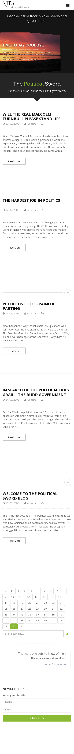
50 (14, 626)
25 (6, 608)
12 (28, 596)
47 (53, 620)
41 (6, 620)
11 (20, 596)
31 (53, 608)
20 (29, 602)
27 (21, 608)
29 (37, 608)
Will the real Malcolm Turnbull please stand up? (32, 116)
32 (61, 608)
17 (6, 602)
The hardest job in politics (31, 200)
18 (14, 602)
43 (21, 620)
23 (53, 602)
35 (21, 614)
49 (6, 626)
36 (29, 614)
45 (37, 620)
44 (29, 620)
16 (59, 596)
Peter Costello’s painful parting (29, 306)
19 (21, 602)
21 (37, 602)
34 (14, 614)
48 (61, 620)
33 (6, 614)
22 (45, 602)
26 (14, 608)
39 (53, 614)
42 (14, 620)
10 (12, 596)
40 (61, 614)
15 (51, 596)
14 (44, 596)
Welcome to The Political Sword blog (30, 496)
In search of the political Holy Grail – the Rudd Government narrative (36, 394)
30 (45, 608)
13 (36, 596)
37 (37, 614)
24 (61, 602)
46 (45, 620)
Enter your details (14, 695)
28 (29, 608)
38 (45, 614)
